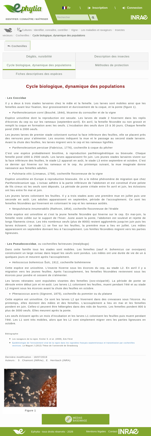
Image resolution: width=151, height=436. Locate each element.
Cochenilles (22, 35)
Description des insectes (112, 56)
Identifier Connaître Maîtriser (27, 19)
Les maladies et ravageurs (96, 29)
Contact (112, 431)
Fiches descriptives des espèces (39, 73)
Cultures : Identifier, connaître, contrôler (42, 29)
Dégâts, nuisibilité (39, 56)
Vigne (74, 29)
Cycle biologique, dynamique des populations (59, 35)
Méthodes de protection (112, 65)
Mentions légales (96, 431)
